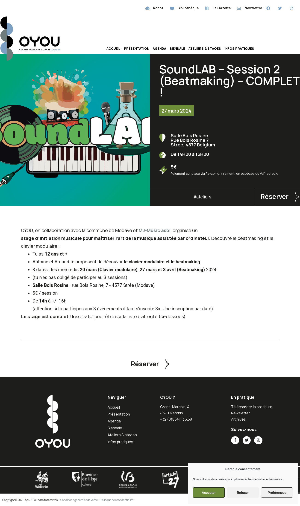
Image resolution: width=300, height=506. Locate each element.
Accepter (209, 493)
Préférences (277, 493)
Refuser (243, 493)
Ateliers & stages (204, 48)
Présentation (136, 48)
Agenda (159, 48)
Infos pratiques (239, 48)
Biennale (177, 48)
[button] (150, 363)
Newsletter (240, 413)
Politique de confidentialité (116, 500)
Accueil (113, 48)
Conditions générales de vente (79, 500)
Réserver (274, 196)
